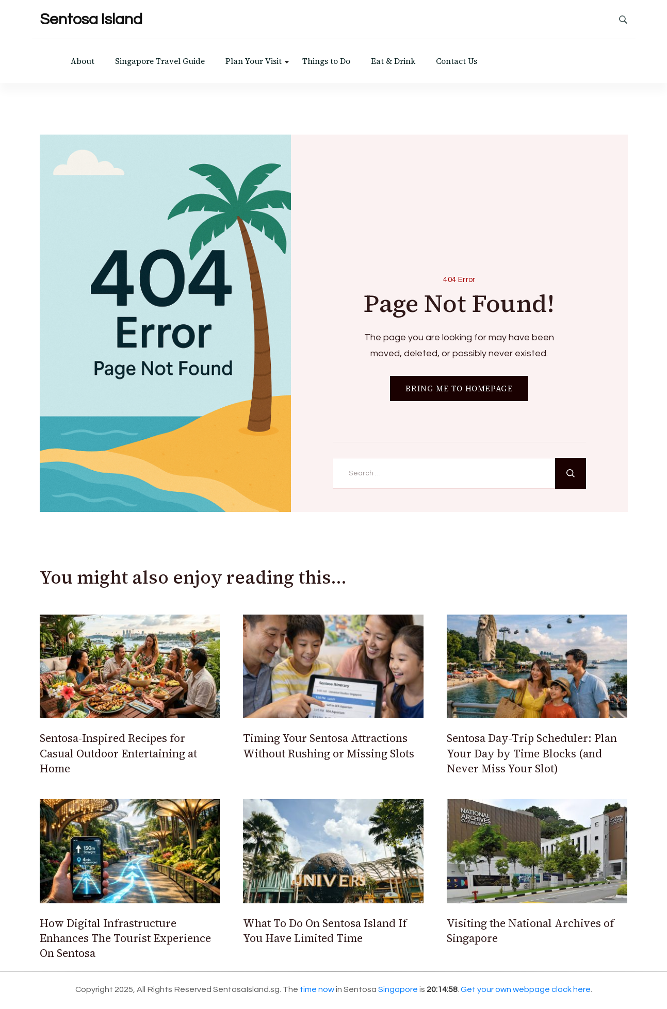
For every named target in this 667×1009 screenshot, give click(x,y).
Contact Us (456, 61)
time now (317, 989)
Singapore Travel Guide (160, 61)
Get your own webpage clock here (526, 989)
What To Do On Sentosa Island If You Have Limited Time (324, 931)
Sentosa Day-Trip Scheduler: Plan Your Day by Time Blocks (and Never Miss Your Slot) (532, 753)
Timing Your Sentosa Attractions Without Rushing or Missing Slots (328, 745)
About (82, 61)
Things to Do (326, 61)
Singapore (398, 989)
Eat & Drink (393, 61)
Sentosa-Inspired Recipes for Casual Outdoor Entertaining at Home (118, 753)
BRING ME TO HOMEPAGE (459, 388)
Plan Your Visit (253, 61)
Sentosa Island (91, 19)
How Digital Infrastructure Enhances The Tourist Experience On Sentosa (125, 938)
